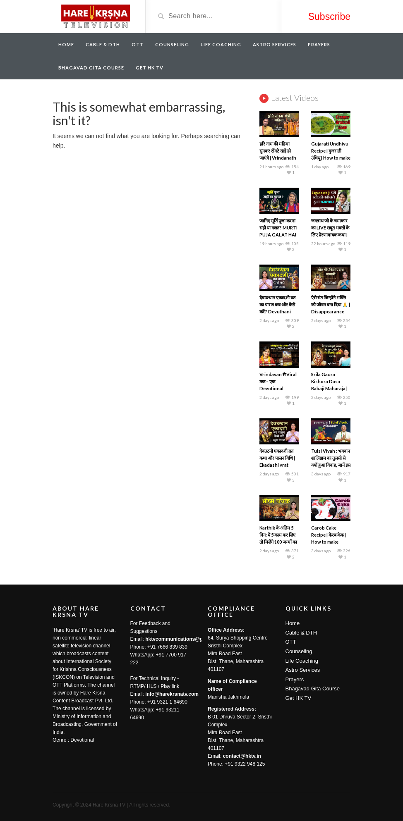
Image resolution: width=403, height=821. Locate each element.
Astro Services (274, 44)
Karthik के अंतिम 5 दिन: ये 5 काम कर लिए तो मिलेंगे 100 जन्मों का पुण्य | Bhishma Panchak (278, 541)
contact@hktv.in (242, 756)
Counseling (172, 44)
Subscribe (329, 16)
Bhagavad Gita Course (91, 67)
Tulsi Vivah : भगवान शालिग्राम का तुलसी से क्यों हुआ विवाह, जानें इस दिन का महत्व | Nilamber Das (330, 465)
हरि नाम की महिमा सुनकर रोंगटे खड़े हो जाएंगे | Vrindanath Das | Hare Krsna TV (277, 157)
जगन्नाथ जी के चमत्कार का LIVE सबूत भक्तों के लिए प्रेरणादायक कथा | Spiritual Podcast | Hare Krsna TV (330, 234)
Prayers (319, 44)
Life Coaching (221, 44)
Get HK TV (149, 67)
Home (66, 44)
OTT (138, 44)
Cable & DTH (103, 44)
